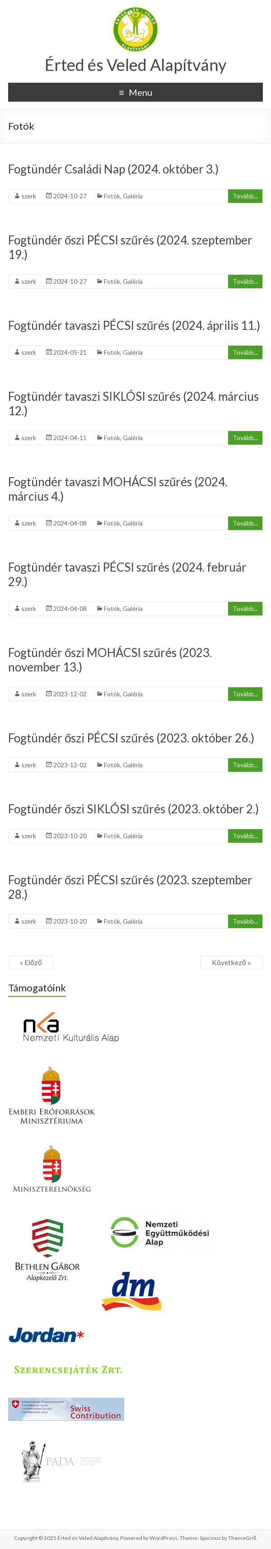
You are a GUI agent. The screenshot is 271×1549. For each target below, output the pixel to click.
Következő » (231, 962)
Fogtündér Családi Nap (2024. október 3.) (113, 169)
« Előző (31, 962)
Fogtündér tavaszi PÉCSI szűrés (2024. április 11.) (134, 325)
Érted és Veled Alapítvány (135, 65)
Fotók (112, 196)
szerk (28, 196)
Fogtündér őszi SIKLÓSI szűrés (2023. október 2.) (133, 809)
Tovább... (245, 196)
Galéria (133, 196)
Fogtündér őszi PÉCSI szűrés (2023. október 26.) (131, 738)
